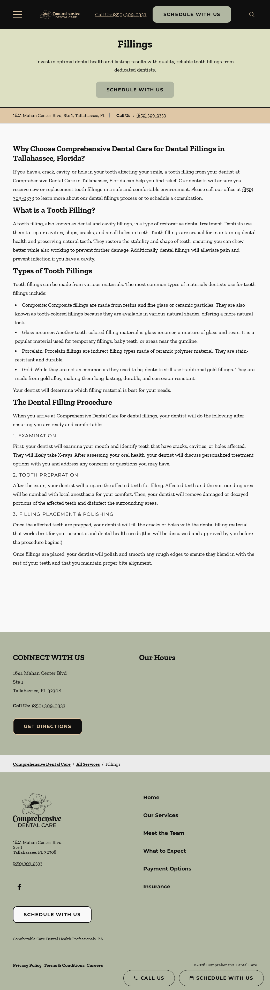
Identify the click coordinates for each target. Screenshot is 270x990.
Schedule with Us (191, 14)
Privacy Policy (27, 965)
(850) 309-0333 (151, 115)
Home (151, 797)
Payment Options (167, 869)
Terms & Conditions (64, 965)
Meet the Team (163, 833)
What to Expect (164, 851)
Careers (95, 965)
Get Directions (47, 726)
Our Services (160, 815)
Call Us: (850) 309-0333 (120, 14)
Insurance (156, 886)
